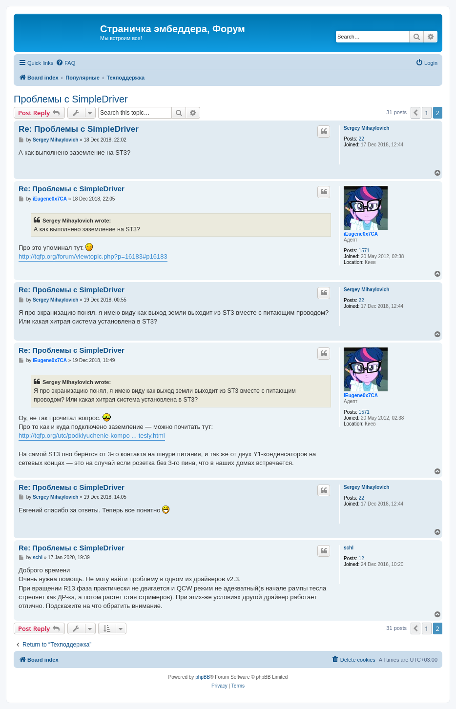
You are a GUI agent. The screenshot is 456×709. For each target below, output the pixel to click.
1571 (364, 250)
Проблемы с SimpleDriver (71, 99)
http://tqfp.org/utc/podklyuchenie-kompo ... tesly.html (92, 435)
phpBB (202, 677)
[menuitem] (65, 63)
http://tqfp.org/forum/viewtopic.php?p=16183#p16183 (93, 256)
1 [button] (426, 112)
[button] (415, 113)
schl (348, 547)
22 (361, 139)
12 (361, 558)
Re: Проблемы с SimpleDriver (79, 129)
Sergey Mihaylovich (366, 128)
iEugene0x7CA (361, 234)
